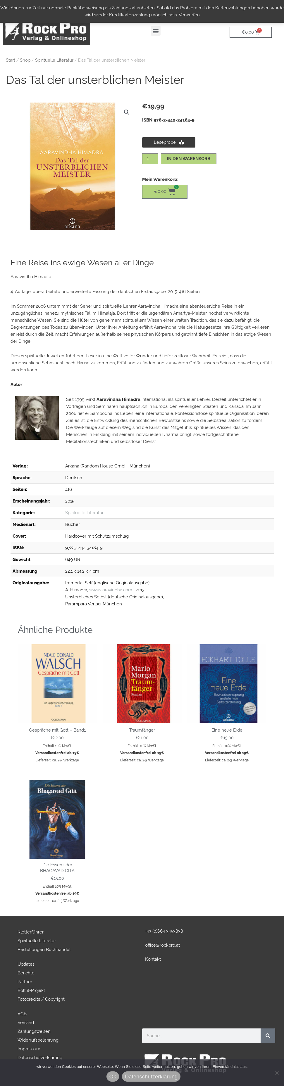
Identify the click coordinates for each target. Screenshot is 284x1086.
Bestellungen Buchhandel (44, 949)
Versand (26, 1022)
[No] (277, 1073)
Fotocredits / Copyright (41, 999)
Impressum (29, 1049)
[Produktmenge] (150, 158)
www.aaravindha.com (110, 590)
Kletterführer (31, 932)
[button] (156, 31)
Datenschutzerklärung (40, 1057)
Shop (25, 60)
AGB (22, 1013)
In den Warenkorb (188, 158)
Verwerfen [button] (189, 15)
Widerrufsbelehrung (38, 1040)
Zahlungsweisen (34, 1031)
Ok (112, 1077)
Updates (26, 964)
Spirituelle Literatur (54, 60)
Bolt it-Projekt (31, 990)
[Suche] (268, 1035)
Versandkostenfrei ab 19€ (57, 753)
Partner (25, 981)
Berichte (26, 973)
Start (10, 60)
